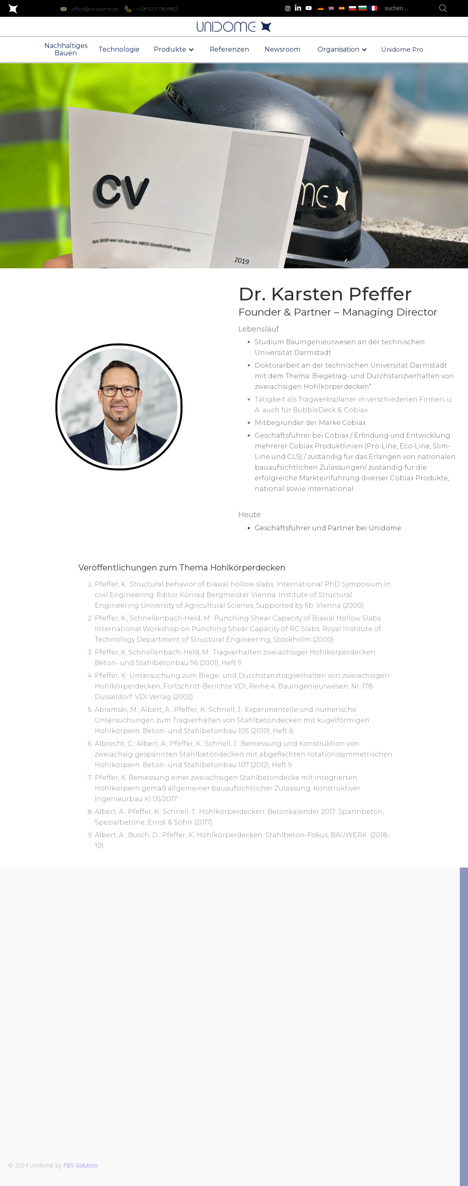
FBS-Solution (80, 1165)
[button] (174, 49)
